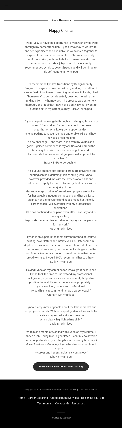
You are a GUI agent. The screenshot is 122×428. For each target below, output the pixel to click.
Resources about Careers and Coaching (61, 366)
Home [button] (21, 397)
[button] (12, 5)
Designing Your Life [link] (93, 397)
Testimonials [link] (45, 403)
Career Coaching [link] (38, 397)
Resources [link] (78, 403)
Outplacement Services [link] (64, 397)
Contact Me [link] (62, 403)
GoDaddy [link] (66, 418)
